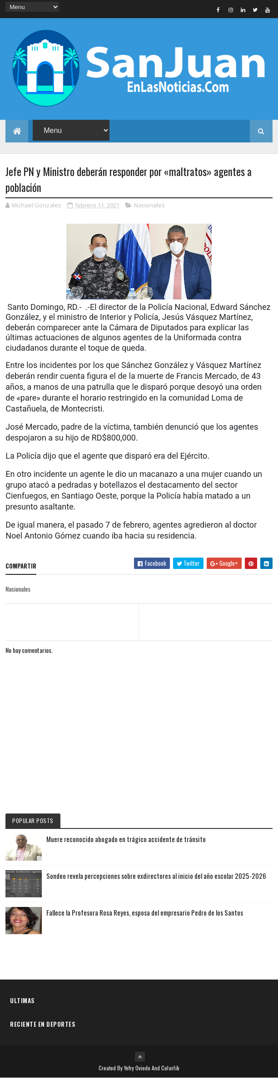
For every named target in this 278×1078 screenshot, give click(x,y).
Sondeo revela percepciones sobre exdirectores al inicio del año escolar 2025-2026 (156, 876)
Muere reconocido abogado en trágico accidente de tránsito (126, 839)
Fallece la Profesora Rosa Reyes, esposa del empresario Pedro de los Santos (144, 912)
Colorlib (170, 1068)
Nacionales (149, 205)
